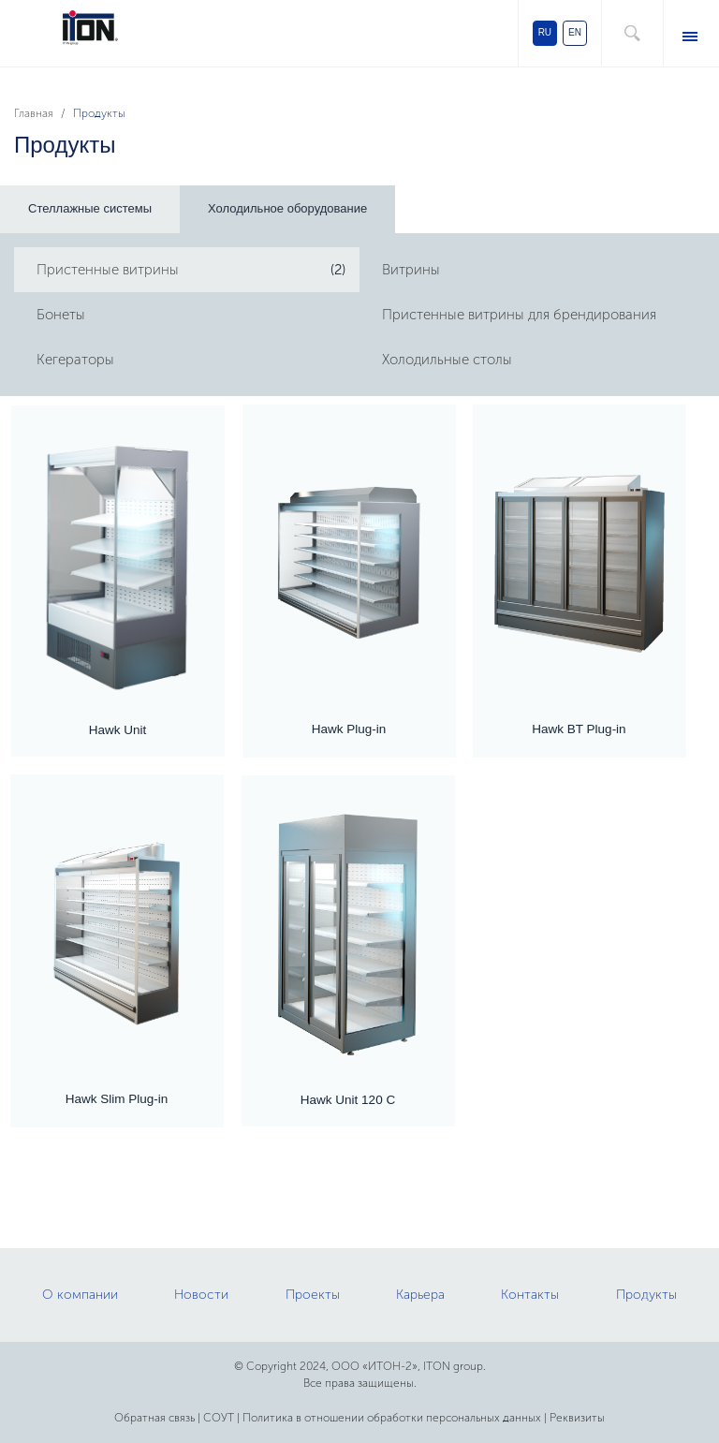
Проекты (313, 1295)
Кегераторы (75, 359)
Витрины (411, 269)
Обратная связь (154, 1417)
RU (544, 32)
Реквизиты (577, 1417)
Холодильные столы (447, 359)
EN (574, 32)
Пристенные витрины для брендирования (519, 314)
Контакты (530, 1295)
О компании (80, 1295)
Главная (33, 113)
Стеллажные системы (90, 208)
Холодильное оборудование (287, 208)
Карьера (420, 1295)
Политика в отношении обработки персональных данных (391, 1417)
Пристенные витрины (108, 269)
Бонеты (61, 314)
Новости (201, 1295)
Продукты (646, 1295)
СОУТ (218, 1417)
